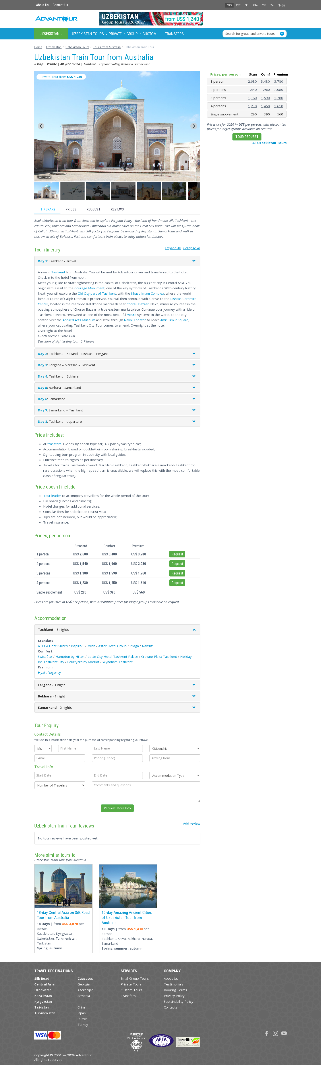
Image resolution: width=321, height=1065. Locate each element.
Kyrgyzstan (43, 1001)
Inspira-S (77, 646)
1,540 (252, 89)
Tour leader (52, 495)
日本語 (281, 5)
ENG (229, 5)
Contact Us (60, 5)
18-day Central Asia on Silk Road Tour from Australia (63, 915)
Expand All (173, 248)
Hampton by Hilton (70, 656)
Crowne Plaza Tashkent (159, 656)
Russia (82, 1018)
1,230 (252, 106)
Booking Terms (175, 990)
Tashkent (58, 272)
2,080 (278, 89)
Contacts (170, 1007)
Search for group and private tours (250, 33)
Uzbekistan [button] (51, 33)
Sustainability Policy (178, 1001)
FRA (255, 5)
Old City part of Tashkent (97, 293)
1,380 (252, 97)
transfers (54, 444)
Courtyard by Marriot (83, 662)
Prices (71, 209)
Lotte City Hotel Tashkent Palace (113, 656)
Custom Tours (131, 990)
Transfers (174, 33)
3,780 (278, 81)
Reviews (117, 209)
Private (115, 33)
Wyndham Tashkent (117, 662)
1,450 (265, 106)
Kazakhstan (43, 995)
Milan (91, 646)
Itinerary (47, 209)
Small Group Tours (135, 978)
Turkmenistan (44, 1013)
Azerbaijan (85, 990)
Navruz (147, 646)
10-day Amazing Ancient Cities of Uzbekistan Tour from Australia (127, 917)
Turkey (82, 1024)
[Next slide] (193, 126)
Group (132, 33)
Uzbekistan (42, 990)
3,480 (265, 81)
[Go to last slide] (41, 126)
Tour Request (247, 137)
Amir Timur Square (174, 320)
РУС (238, 5)
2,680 (252, 81)
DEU (246, 5)
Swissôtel (45, 656)
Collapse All (191, 248)
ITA (272, 5)
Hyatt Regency (49, 672)
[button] (47, 191)
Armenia (83, 995)
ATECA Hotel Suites (53, 646)
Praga (134, 646)
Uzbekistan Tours (88, 33)
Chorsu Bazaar (138, 304)
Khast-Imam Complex (147, 293)
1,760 (278, 97)
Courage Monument (89, 288)
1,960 (265, 89)
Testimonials (173, 984)
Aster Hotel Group (112, 646)
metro (131, 314)
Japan (81, 1013)
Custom (150, 33)
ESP (264, 5)
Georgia (83, 984)
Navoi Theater (135, 320)
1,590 (265, 97)
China (81, 1007)
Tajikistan (41, 1007)
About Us (42, 5)
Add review (191, 823)
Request (94, 209)
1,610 (278, 106)
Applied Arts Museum (79, 320)
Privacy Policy (174, 995)
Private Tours (131, 984)
